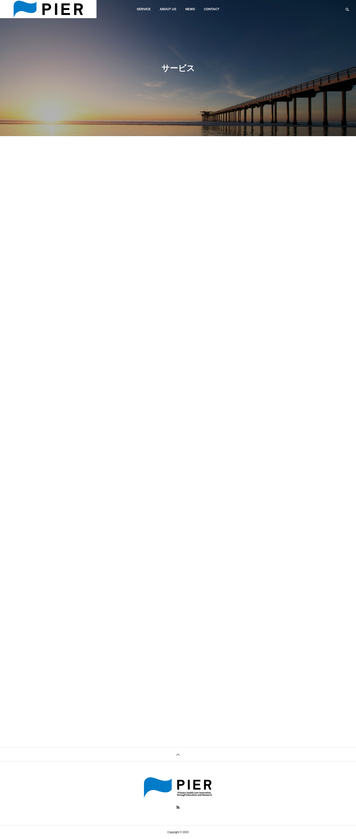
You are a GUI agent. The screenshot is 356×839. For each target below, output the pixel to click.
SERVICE (144, 9)
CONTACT (211, 9)
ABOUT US (168, 9)
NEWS (190, 9)
